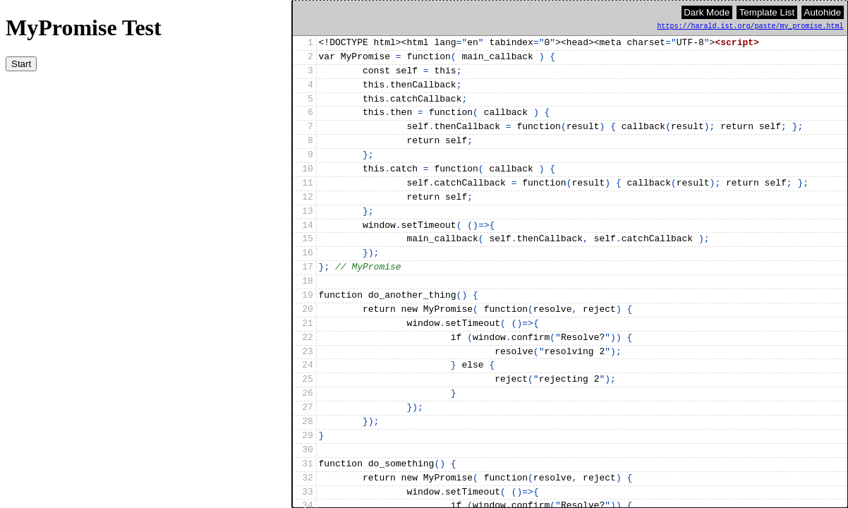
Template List (767, 12)
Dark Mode (706, 12)
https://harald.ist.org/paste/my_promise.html (751, 27)
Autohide (823, 12)
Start (21, 64)
